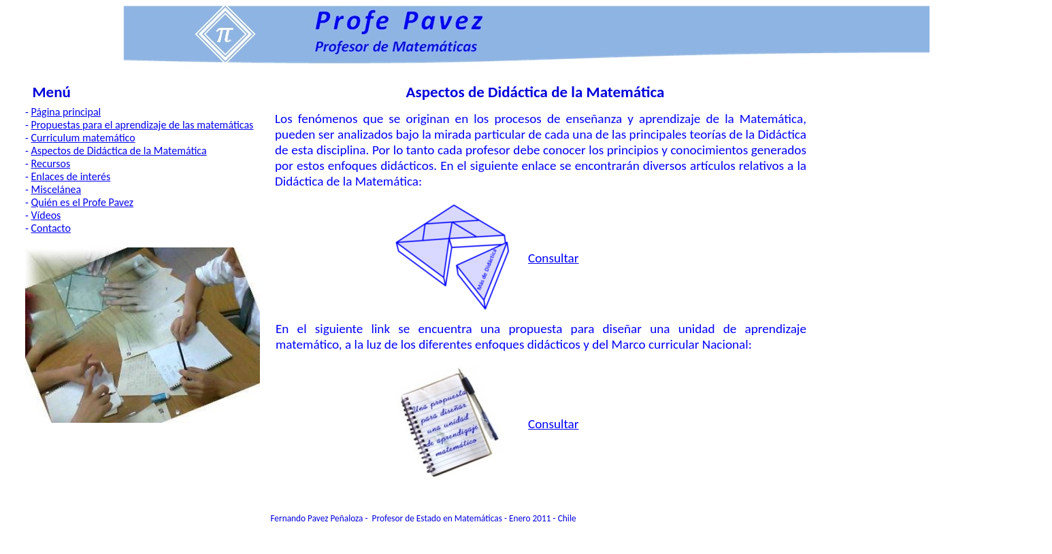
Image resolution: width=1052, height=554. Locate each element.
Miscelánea (56, 189)
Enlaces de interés (71, 176)
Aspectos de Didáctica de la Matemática (119, 150)
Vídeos (46, 215)
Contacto (51, 228)
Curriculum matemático (83, 137)
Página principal (66, 111)
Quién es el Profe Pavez (82, 202)
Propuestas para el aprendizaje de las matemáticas (142, 124)
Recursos (51, 163)
